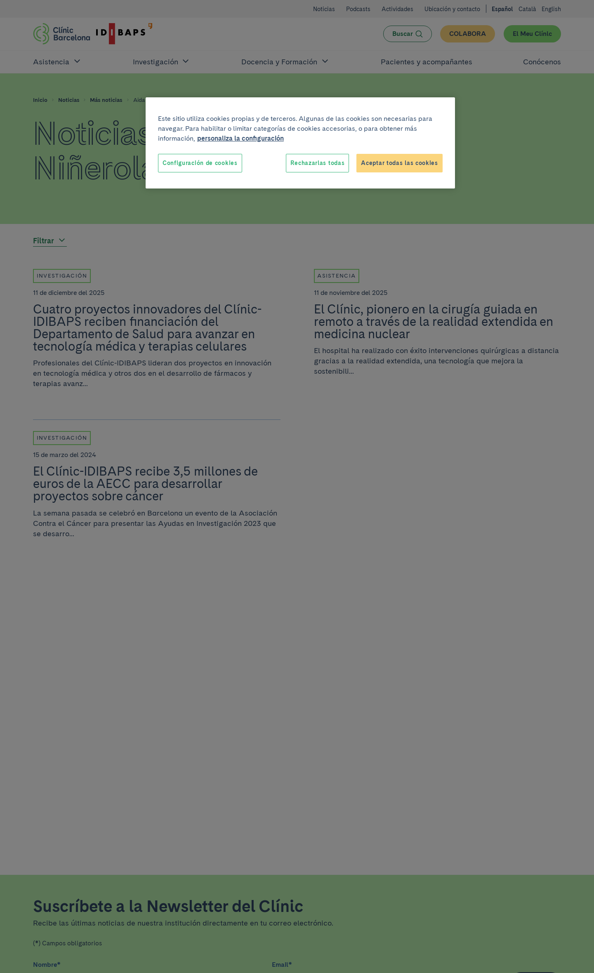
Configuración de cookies (200, 163)
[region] (300, 143)
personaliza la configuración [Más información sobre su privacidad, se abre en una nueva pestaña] (240, 138)
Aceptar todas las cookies (399, 163)
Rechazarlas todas (317, 163)
